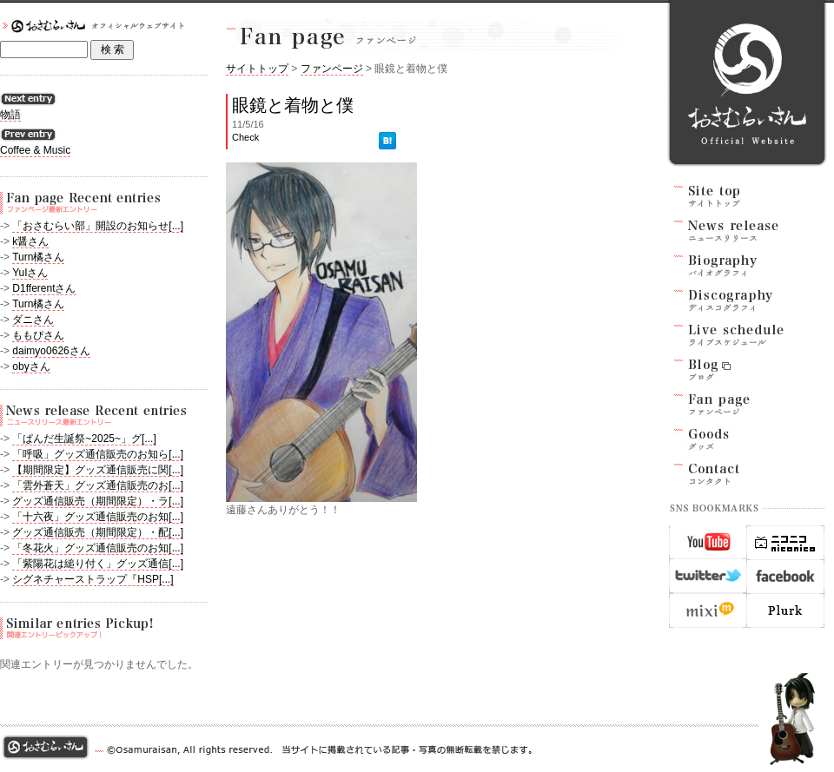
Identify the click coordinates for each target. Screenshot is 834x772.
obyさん (31, 366)
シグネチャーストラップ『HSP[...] (92, 579)
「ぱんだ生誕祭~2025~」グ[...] (84, 438)
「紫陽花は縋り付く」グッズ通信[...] (97, 564)
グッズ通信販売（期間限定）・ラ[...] (97, 501)
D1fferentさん (44, 288)
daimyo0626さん (50, 351)
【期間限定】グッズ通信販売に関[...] (97, 470)
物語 (10, 115)
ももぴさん (38, 335)
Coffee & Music (35, 150)
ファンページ (332, 69)
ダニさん (33, 319)
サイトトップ (257, 69)
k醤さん (30, 241)
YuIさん (30, 273)
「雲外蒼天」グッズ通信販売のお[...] (97, 485)
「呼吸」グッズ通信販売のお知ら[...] (97, 454)
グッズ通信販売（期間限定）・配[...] (97, 532)
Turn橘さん (38, 257)
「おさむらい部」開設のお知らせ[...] (97, 226)
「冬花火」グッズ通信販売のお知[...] (97, 548)
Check (245, 137)
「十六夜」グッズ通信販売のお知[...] (97, 517)
